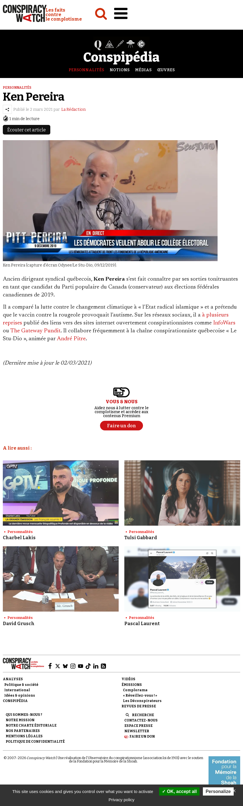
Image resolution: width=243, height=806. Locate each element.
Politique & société (21, 685)
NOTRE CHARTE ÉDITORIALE (31, 725)
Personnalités (86, 70)
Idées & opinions (19, 695)
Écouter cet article (26, 130)
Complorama (135, 690)
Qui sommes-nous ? (24, 715)
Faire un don (142, 736)
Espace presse (138, 726)
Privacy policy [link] (121, 799)
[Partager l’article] (7, 109)
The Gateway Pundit (35, 331)
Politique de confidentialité (35, 742)
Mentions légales (24, 736)
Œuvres (166, 70)
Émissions (132, 685)
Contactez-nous (141, 720)
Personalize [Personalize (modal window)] (218, 791)
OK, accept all (179, 791)
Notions (119, 70)
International (17, 690)
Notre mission (20, 720)
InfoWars (224, 323)
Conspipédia (15, 701)
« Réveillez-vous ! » (140, 695)
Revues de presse (139, 706)
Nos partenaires (23, 731)
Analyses (13, 679)
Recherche (143, 715)
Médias (143, 70)
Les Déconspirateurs (142, 701)
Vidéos (128, 679)
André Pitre (71, 339)
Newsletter (136, 731)
